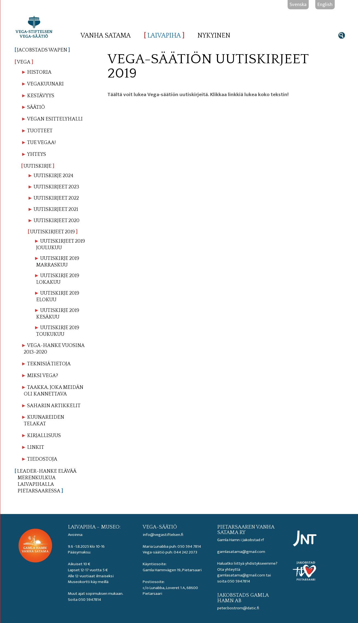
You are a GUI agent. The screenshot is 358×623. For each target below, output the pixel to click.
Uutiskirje (37, 166)
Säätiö (36, 107)
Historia (39, 72)
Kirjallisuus (44, 435)
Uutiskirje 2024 (53, 176)
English (325, 4)
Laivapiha (164, 35)
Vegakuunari (45, 84)
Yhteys (36, 154)
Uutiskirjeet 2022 (56, 198)
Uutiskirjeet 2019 (52, 232)
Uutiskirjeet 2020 (56, 220)
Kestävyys (40, 96)
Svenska (298, 4)
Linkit (35, 447)
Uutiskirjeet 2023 (56, 187)
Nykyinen (213, 35)
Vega (24, 62)
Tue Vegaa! (41, 142)
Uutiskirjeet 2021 (56, 209)
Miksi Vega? (42, 375)
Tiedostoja (42, 459)
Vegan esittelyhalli (55, 119)
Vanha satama (106, 35)
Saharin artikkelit (54, 406)
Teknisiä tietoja (49, 364)
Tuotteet (40, 131)
